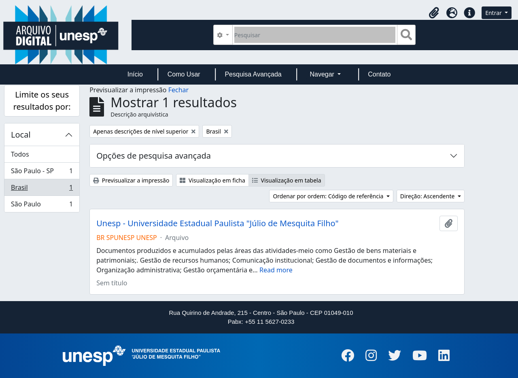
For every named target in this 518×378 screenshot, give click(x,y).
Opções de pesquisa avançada (153, 155)
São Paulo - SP (42, 172)
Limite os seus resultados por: (42, 100)
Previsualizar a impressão (131, 180)
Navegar (323, 74)
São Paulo (42, 205)
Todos (20, 154)
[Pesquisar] (315, 35)
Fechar (178, 89)
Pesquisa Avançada (253, 74)
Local (21, 134)
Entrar (494, 13)
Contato (379, 74)
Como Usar (184, 74)
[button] (434, 13)
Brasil (42, 189)
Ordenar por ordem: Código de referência (329, 196)
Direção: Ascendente (428, 196)
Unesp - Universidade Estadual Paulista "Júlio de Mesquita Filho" (217, 223)
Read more (276, 269)
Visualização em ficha (212, 180)
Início (135, 74)
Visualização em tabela (286, 180)
